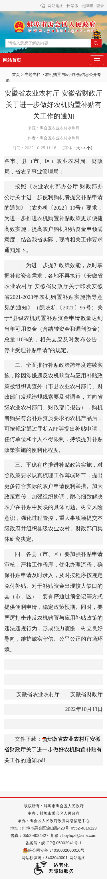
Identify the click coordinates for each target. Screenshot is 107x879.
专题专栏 (33, 74)
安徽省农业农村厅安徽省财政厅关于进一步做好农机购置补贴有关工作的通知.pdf (53, 749)
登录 (100, 5)
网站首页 (12, 60)
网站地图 (56, 5)
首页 (16, 74)
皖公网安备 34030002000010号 (53, 850)
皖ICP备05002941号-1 (61, 843)
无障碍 (87, 5)
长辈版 (72, 5)
